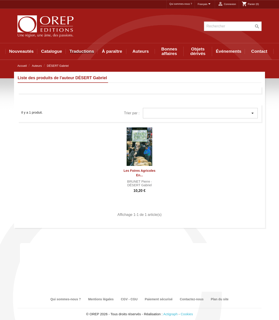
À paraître (112, 51)
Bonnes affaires (169, 51)
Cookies (187, 314)
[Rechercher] (233, 26)
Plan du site (220, 299)
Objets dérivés (198, 51)
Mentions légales (101, 299)
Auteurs (140, 51)
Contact (259, 51)
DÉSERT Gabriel (139, 185)
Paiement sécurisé (159, 299)
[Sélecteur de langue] (205, 4)
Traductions (81, 51)
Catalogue (51, 51)
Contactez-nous (191, 299)
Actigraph (170, 314)
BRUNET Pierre (139, 181)
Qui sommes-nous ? (180, 3)
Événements (228, 51)
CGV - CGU (129, 299)
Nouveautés (21, 51)
